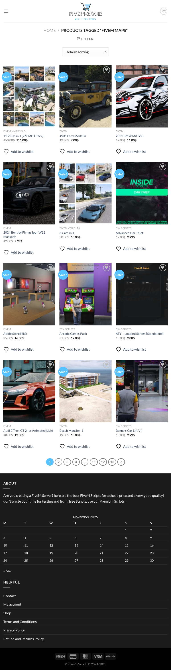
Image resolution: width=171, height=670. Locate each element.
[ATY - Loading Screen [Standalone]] (142, 294)
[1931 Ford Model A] (85, 96)
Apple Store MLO (15, 333)
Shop (7, 613)
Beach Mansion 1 (71, 430)
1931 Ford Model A (72, 136)
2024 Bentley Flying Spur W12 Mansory (24, 234)
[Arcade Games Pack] (85, 294)
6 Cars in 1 (66, 233)
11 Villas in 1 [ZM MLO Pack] (23, 136)
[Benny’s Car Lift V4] (142, 391)
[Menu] (6, 11)
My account (12, 604)
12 (103, 462)
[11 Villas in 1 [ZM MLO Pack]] (29, 96)
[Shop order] (85, 51)
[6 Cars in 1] (85, 193)
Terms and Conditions (20, 621)
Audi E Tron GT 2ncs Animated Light (28, 430)
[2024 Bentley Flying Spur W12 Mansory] (29, 193)
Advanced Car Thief (129, 233)
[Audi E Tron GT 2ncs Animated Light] (29, 391)
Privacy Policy (14, 630)
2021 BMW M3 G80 (129, 136)
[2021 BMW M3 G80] (142, 96)
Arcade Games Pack (73, 333)
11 (94, 462)
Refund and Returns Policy (23, 639)
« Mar (7, 571)
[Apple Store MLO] (29, 294)
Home (49, 30)
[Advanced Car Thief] (142, 193)
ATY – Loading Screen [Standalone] (139, 333)
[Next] (121, 462)
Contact (9, 596)
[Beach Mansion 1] (85, 391)
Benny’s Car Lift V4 (129, 430)
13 (112, 462)
